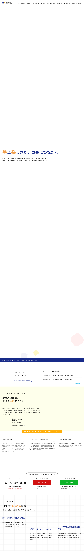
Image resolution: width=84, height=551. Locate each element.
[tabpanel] (42, 444)
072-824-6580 (15, 483)
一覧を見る (77, 383)
